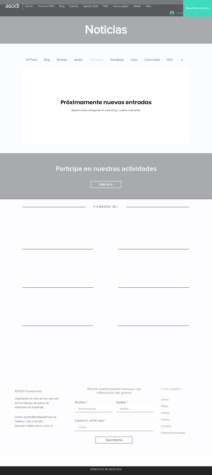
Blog (47, 59)
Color (134, 59)
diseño (78, 59)
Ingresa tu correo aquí (89, 420)
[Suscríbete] (114, 440)
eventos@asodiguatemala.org (40, 416)
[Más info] (106, 184)
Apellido (121, 402)
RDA (170, 59)
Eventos (165, 419)
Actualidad (117, 59)
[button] (182, 60)
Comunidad (152, 59)
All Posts (31, 59)
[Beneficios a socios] (197, 8)
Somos (165, 399)
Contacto (166, 426)
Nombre (80, 402)
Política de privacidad (173, 432)
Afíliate (164, 406)
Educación (96, 59)
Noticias (62, 59)
